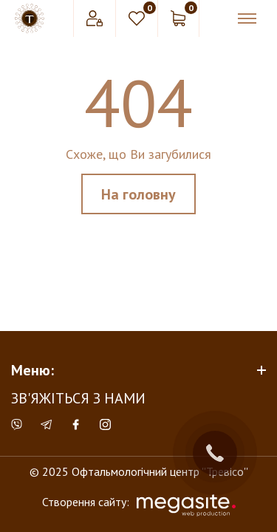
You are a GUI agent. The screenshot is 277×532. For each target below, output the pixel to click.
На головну (138, 194)
